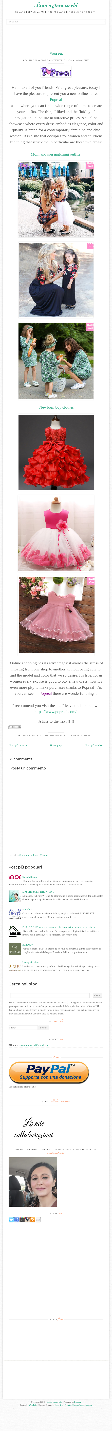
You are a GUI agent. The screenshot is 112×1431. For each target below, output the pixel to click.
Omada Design (30, 899)
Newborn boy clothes (56, 407)
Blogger (77, 1424)
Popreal (56, 53)
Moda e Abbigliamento (58, 735)
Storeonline (87, 735)
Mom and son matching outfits (56, 154)
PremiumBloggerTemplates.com (78, 1427)
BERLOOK (27, 967)
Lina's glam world (56, 5)
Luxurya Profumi (31, 984)
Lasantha (59, 1427)
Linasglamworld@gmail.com (33, 1067)
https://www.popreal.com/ (55, 711)
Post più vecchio (94, 745)
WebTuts (33, 1427)
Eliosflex (27, 932)
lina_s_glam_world (38, 60)
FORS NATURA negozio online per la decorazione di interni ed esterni (58, 949)
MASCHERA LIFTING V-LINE (38, 914)
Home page (56, 745)
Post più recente (18, 745)
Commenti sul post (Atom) (33, 855)
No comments (82, 60)
